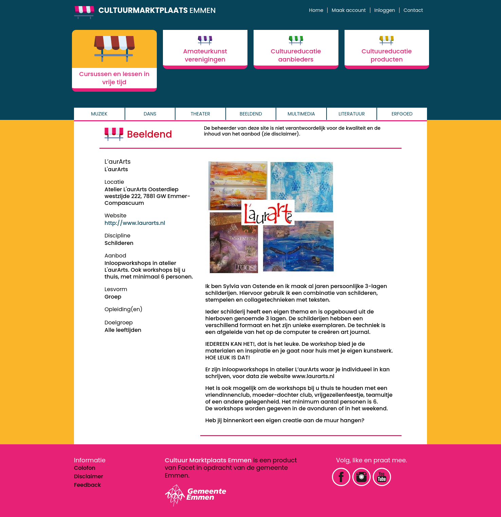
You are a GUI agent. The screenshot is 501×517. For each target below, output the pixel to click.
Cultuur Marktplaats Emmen (208, 460)
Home (316, 10)
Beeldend (251, 113)
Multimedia (301, 113)
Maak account (349, 10)
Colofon (84, 468)
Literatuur (352, 113)
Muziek (99, 113)
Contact (413, 10)
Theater (200, 113)
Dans (150, 113)
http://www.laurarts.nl (135, 223)
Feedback (87, 485)
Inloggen (384, 10)
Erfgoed (402, 113)
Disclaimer (88, 476)
